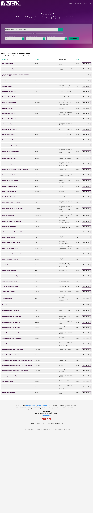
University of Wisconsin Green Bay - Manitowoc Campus (17, 431)
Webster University (7, 464)
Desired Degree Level (31, 36)
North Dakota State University (10, 291)
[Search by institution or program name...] (33, 29)
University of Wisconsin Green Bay (11, 425)
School (4, 59)
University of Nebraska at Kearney (11, 383)
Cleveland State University (9, 84)
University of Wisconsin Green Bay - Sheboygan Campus (17, 437)
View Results (73, 38)
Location (37, 59)
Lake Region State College (9, 219)
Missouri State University (9, 264)
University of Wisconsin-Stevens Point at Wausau (15, 443)
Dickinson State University (9, 110)
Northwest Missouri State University (12, 298)
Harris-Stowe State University (10, 143)
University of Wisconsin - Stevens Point (12, 419)
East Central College (7, 118)
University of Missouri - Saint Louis (11, 375)
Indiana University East (8, 155)
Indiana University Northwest (10, 184)
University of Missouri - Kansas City (11, 367)
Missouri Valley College (8, 277)
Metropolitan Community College (11, 231)
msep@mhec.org (46, 496)
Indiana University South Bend (10, 198)
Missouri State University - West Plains (12, 270)
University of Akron (7, 352)
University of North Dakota (9, 412)
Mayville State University (9, 225)
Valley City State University (9, 450)
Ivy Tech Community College (9, 213)
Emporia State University (8, 124)
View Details (86, 64)
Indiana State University (8, 149)
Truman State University (8, 344)
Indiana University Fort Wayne (10, 161)
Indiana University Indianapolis (10, 169)
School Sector (51, 36)
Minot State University (8, 249)
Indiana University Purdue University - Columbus (15, 192)
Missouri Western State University (11, 283)
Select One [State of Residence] (14, 38)
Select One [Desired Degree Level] (36, 38)
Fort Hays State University (9, 130)
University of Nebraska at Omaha (11, 397)
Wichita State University (8, 472)
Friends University (7, 137)
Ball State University (7, 64)
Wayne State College (8, 457)
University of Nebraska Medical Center (12, 404)
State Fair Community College (10, 338)
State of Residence (10, 36)
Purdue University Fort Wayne (10, 305)
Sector (77, 59)
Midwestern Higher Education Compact (36, 486)
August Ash (67, 510)
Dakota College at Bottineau (10, 103)
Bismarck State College (8, 71)
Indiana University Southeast (10, 206)
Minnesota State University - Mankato (12, 240)
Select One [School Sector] (57, 38)
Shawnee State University (9, 320)
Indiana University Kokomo (9, 177)
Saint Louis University (8, 313)
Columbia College (7, 91)
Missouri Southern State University (11, 257)
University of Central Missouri (10, 360)
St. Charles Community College (10, 326)
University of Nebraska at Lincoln (11, 390)
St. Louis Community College (9, 332)
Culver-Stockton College (8, 97)
